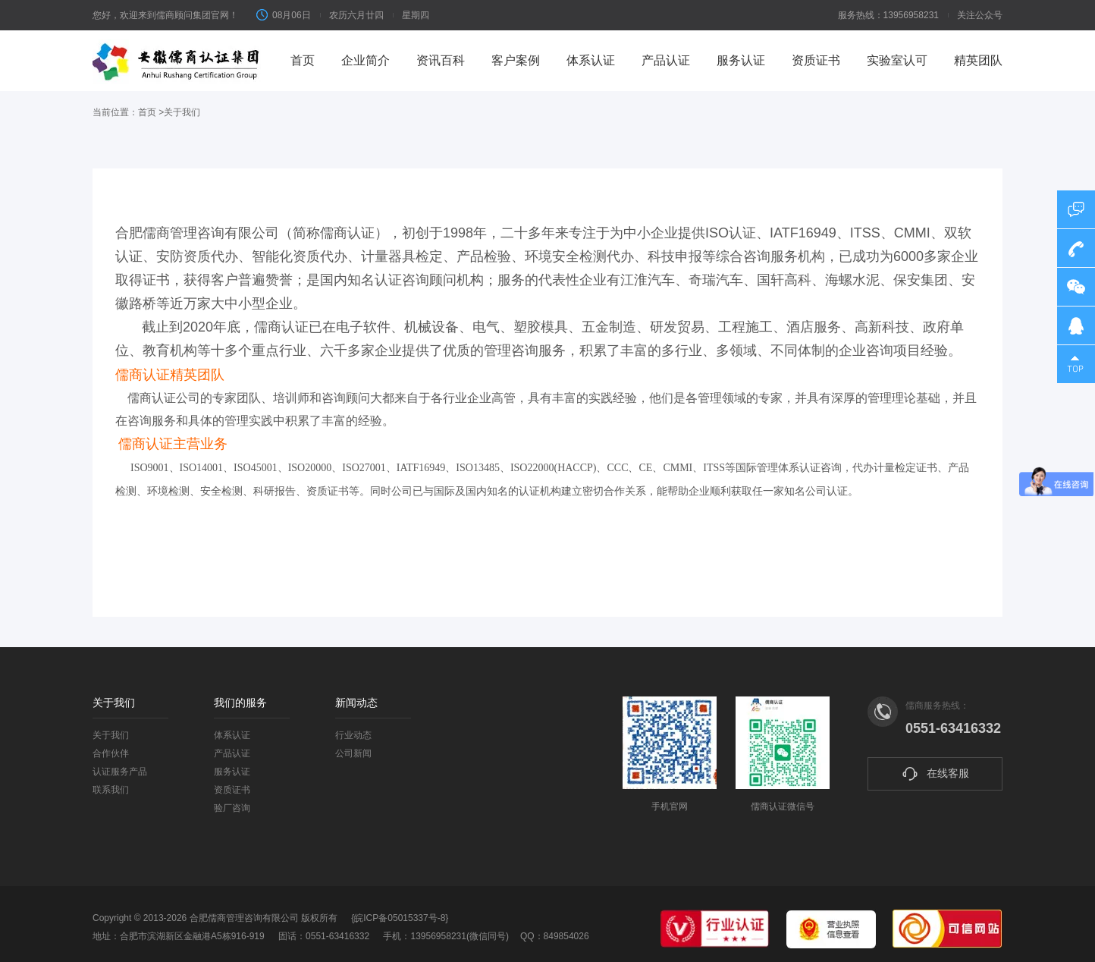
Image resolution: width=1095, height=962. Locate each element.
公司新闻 (353, 753)
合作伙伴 (111, 753)
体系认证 (590, 60)
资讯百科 (440, 60)
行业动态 (353, 735)
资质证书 (816, 60)
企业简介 (365, 60)
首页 (302, 60)
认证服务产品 (120, 771)
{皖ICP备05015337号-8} (399, 918)
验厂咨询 (232, 808)
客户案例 (515, 60)
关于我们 (111, 735)
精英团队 (978, 60)
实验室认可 (897, 60)
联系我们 (111, 789)
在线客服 (935, 774)
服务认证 (741, 60)
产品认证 (666, 60)
